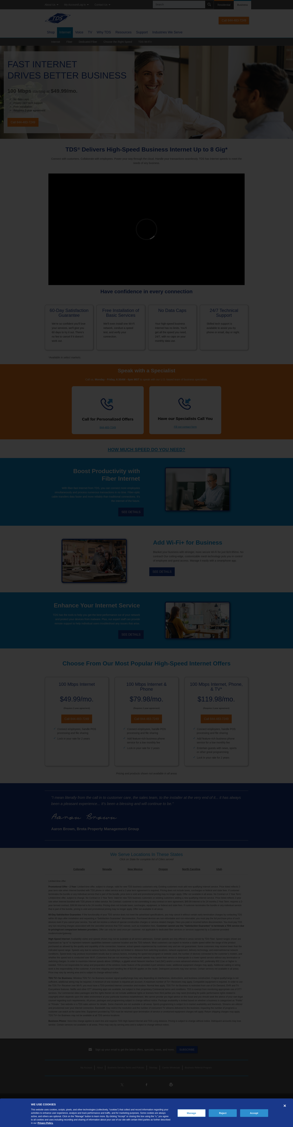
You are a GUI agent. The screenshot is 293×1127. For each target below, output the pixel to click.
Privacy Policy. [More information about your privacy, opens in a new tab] (45, 1123)
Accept (254, 1113)
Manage (191, 1113)
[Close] (285, 1106)
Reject (222, 1113)
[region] (146, 1112)
